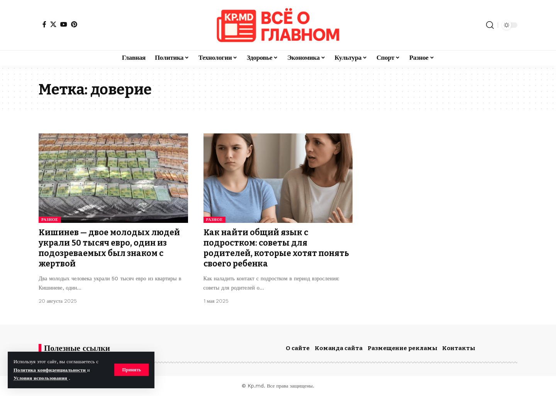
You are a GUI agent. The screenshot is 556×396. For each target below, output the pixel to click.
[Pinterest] (74, 24)
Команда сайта (339, 348)
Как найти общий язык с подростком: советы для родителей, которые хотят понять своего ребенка (276, 248)
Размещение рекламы (402, 348)
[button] (131, 370)
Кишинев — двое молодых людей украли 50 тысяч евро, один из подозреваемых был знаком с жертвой (109, 248)
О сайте (298, 348)
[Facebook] (44, 24)
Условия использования (41, 378)
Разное (49, 219)
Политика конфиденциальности (50, 370)
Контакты (458, 348)
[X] (53, 24)
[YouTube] (63, 24)
